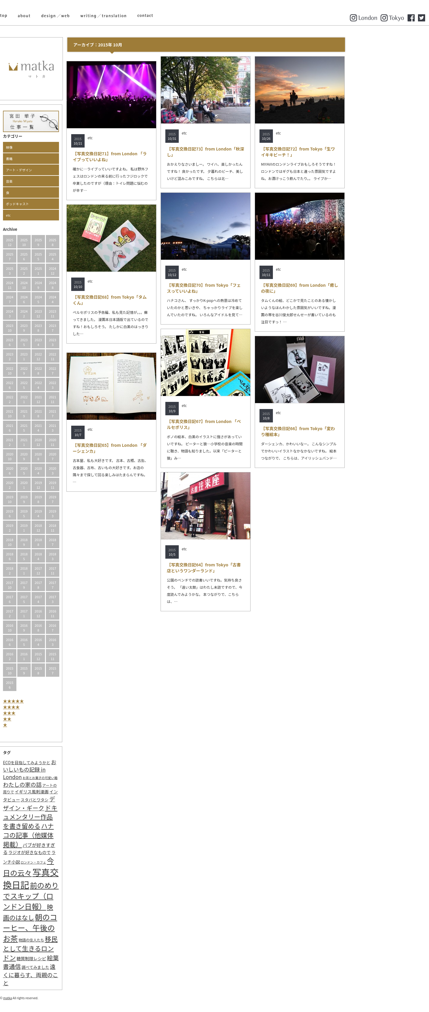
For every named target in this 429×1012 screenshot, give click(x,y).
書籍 (50, 158)
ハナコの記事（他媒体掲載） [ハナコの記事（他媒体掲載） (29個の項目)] (69, 835)
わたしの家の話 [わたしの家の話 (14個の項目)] (63, 784)
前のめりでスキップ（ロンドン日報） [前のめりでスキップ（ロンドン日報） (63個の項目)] (72, 895)
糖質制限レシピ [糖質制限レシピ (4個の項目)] (72, 958)
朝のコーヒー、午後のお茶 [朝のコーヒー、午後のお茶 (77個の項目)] (71, 927)
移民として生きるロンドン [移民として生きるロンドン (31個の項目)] (71, 948)
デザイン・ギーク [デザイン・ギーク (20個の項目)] (70, 803)
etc (49, 215)
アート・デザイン (60, 169)
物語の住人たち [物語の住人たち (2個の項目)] (72, 940)
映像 (50, 147)
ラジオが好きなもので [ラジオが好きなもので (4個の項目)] (70, 852)
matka (48, 998)
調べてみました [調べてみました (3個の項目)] (76, 967)
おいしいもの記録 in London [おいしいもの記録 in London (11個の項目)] (70, 769)
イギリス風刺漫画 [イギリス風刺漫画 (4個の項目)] (72, 791)
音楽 (50, 181)
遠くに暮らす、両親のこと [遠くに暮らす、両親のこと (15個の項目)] (71, 974)
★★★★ (52, 707)
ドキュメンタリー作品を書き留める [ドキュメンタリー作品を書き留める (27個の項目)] (71, 816)
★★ (48, 719)
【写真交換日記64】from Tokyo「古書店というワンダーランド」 (245, 568)
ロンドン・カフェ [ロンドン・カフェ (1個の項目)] (74, 862)
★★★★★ (54, 701)
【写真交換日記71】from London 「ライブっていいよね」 (151, 156)
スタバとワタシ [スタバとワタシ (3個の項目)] (75, 800)
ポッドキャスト (58, 203)
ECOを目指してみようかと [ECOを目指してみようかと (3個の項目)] (67, 762)
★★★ (50, 713)
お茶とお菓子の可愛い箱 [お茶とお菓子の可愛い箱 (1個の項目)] (80, 778)
